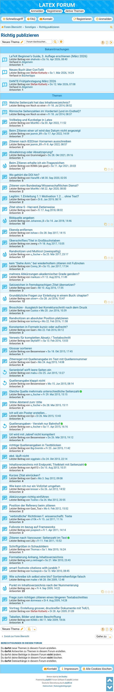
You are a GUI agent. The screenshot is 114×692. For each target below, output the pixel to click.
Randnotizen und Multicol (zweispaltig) (35, 251)
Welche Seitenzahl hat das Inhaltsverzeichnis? (39, 102)
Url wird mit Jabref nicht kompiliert (32, 434)
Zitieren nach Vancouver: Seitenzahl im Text (38, 537)
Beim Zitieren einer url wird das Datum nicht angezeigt (45, 130)
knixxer (34, 489)
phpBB (47, 680)
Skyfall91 (36, 340)
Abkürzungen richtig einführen (29, 496)
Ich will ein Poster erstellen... (28, 413)
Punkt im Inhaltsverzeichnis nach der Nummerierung (43, 585)
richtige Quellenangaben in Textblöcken (35, 445)
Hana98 (35, 178)
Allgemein (27, 62)
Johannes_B (37, 221)
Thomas (35, 549)
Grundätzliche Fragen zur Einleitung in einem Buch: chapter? (48, 295)
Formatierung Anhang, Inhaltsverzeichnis (36, 557)
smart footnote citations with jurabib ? (34, 568)
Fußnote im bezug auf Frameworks (32, 527)
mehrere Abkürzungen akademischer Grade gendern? (44, 274)
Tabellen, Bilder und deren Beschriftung (35, 616)
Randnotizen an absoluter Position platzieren (38, 318)
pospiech (36, 530)
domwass (36, 600)
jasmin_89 (36, 133)
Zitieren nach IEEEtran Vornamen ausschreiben (40, 141)
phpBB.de (68, 683)
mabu (34, 373)
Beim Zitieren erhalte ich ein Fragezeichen (36, 163)
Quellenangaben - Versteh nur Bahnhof (34, 423)
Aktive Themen (74, 11)
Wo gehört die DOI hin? (24, 175)
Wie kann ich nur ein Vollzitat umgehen (34, 486)
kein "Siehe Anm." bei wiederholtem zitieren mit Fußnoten (46, 263)
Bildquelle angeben (21, 218)
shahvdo (35, 59)
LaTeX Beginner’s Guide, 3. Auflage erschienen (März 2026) (48, 56)
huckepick (36, 571)
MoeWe (35, 123)
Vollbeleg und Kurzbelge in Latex (30, 120)
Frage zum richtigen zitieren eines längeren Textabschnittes (48, 597)
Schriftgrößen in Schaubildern (28, 546)
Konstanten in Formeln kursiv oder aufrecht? (38, 327)
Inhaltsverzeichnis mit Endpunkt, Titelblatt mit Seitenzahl (46, 464)
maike (34, 579)
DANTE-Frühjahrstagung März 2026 (32, 81)
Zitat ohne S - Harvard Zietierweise (32, 207)
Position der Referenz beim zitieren (32, 505)
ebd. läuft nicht (19, 456)
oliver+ (34, 298)
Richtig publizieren (20, 35)
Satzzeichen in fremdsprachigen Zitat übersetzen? (42, 284)
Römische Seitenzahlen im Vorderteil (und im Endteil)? (45, 111)
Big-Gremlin (37, 448)
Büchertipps (28, 75)
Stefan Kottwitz (39, 72)
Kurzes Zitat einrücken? (24, 475)
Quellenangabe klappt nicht (27, 380)
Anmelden (37, 11)
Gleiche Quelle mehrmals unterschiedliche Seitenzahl (44, 391)
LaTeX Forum (57, 5)
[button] (111, 43)
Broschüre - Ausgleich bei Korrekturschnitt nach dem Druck (48, 307)
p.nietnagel (37, 560)
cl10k (33, 519)
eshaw (34, 232)
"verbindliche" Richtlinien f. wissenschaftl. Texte (40, 516)
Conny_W (36, 266)
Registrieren (54, 11)
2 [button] (107, 42)
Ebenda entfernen (20, 229)
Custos (34, 310)
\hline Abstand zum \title (25, 402)
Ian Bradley (63, 677)
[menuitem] (31, 19)
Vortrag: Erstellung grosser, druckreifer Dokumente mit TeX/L (49, 608)
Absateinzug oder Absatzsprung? (31, 152)
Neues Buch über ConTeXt (26, 69)
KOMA (34, 619)
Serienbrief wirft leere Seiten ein (30, 370)
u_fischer (35, 254)
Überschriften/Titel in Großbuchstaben (34, 240)
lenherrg (35, 321)
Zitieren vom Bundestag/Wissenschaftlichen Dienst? (43, 185)
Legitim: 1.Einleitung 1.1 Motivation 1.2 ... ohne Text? (44, 196)
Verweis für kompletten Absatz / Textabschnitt (40, 337)
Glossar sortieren (20, 348)
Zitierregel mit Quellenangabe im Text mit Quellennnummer (48, 359)
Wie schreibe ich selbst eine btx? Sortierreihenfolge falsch (47, 576)
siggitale (35, 459)
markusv (35, 277)
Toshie (34, 499)
